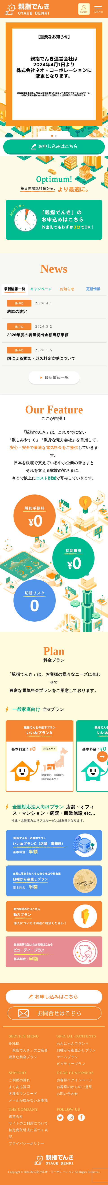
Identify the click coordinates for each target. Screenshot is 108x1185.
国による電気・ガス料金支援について (41, 358)
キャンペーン (41, 289)
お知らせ (67, 289)
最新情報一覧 (14, 289)
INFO (19, 303)
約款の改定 (17, 311)
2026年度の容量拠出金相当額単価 (38, 335)
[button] (52, 136)
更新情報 (93, 289)
